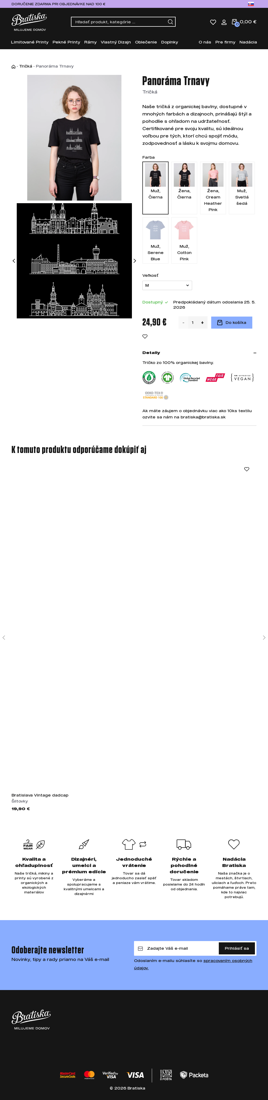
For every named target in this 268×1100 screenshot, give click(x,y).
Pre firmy (225, 42)
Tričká (25, 66)
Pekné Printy (66, 42)
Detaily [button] (151, 352)
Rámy (90, 42)
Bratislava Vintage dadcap (40, 795)
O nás (205, 42)
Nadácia (248, 42)
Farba (148, 157)
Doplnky (169, 42)
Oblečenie (146, 42)
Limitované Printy (29, 42)
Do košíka (236, 322)
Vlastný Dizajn (116, 42)
